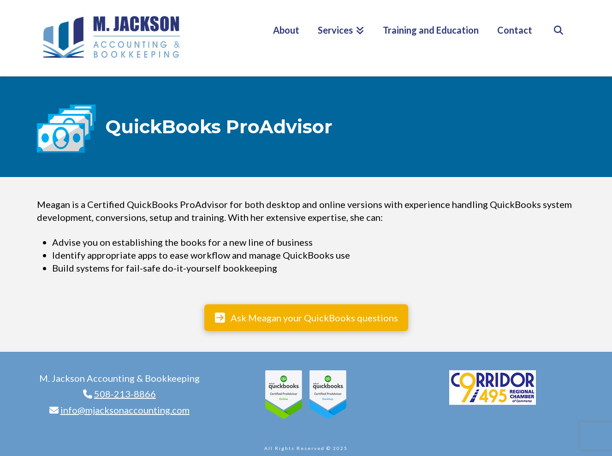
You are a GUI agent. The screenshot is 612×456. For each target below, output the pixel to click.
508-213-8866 (125, 393)
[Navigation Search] (558, 38)
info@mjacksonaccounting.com (125, 409)
